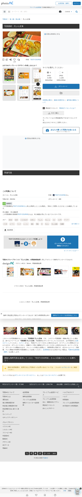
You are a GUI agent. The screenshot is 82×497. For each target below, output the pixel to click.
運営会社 (6, 399)
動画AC (5, 439)
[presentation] (76, 271)
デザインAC (7, 442)
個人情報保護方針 (9, 403)
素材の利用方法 (59, 100)
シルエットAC (7, 429)
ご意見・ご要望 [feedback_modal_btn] (50, 453)
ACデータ (6, 445)
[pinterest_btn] (35, 453)
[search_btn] (76, 12)
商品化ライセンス (49, 405)
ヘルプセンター (66, 367)
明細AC (5, 448)
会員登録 (46, 350)
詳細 (64, 491)
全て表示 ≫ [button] (75, 224)
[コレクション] (45, 495)
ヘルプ (65, 396)
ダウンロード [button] (61, 86)
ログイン (22, 343)
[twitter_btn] (27, 453)
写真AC (5, 19)
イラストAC (7, 426)
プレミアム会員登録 (29, 399)
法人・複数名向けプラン (51, 402)
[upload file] (60, 12)
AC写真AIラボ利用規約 (70, 406)
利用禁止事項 (47, 100)
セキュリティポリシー (10, 417)
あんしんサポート (49, 408)
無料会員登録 (27, 396)
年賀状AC (6, 436)
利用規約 (66, 399)
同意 (69, 491)
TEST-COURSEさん (20, 206)
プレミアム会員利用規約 (71, 403)
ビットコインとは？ (71, 250)
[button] (64, 3)
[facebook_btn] (31, 453)
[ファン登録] (36, 495)
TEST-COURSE (35, 59)
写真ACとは (7, 396)
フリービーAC (7, 432)
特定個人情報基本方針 (10, 406)
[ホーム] (27, 495)
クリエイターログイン (50, 375)
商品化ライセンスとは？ (67, 108)
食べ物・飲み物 (15, 19)
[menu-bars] (4, 12)
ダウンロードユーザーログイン (25, 375)
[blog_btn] (40, 453)
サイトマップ (7, 414)
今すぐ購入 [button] (53, 113)
